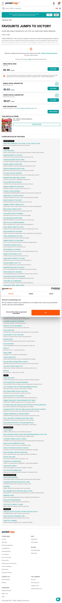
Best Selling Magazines (7, 545)
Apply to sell (5, 593)
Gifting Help (34, 553)
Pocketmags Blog (6, 551)
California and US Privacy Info (9, 563)
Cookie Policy (5, 569)
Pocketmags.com (35, 582)
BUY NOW (53, 69)
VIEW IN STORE (36, 124)
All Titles (4, 539)
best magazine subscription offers (26, 108)
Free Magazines (6, 548)
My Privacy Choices (7, 572)
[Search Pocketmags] (3, 9)
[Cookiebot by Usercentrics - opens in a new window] (52, 288)
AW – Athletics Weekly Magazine (47, 53)
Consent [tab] (10, 293)
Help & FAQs (34, 539)
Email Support (34, 542)
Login (29, 59)
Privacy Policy (5, 560)
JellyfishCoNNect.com (36, 588)
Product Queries (6, 579)
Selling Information (6, 590)
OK (46, 312)
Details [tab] (31, 293)
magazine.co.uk (35, 585)
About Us (33, 579)
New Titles (4, 542)
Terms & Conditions (6, 566)
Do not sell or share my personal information (16, 312)
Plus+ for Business (6, 557)
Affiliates (4, 582)
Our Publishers (5, 554)
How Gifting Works (35, 550)
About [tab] (51, 293)
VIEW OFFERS (53, 111)
